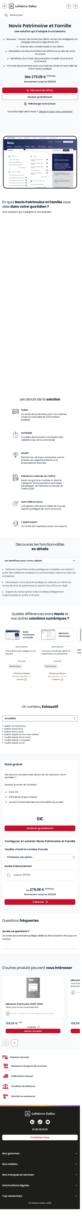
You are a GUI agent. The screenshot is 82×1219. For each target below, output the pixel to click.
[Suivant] (14, 1043)
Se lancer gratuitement (40, 828)
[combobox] (40, 15)
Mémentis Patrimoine (64, 635)
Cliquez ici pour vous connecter (55, 111)
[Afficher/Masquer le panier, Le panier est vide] (75, 6)
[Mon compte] (69, 6)
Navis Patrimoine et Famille (28, 635)
